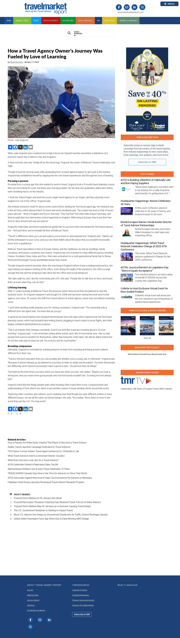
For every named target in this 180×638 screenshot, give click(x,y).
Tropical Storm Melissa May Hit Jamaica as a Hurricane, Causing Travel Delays (52, 506)
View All (147, 338)
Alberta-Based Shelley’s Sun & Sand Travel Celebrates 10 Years (39, 469)
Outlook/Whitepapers (80, 595)
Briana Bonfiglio (16, 62)
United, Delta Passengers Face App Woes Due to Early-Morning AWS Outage (51, 518)
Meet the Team (32, 595)
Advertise (31, 605)
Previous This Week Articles (83, 605)
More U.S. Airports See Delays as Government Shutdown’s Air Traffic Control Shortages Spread (60, 514)
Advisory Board (33, 600)
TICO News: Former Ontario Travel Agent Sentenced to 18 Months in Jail (43, 451)
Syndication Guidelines (36, 610)
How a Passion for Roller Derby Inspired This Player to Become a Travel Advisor (47, 442)
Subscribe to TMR (147, 162)
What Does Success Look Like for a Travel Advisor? (33, 460)
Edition (169, 3)
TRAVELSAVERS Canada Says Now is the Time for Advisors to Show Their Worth (47, 473)
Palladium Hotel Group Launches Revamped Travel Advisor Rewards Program (46, 482)
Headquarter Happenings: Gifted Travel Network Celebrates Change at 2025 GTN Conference (144, 246)
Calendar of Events (79, 590)
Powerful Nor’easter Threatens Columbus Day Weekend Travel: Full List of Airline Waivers (57, 502)
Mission (30, 590)
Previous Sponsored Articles (83, 600)
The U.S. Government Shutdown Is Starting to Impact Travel (43, 510)
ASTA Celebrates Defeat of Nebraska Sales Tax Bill (33, 464)
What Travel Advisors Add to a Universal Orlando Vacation (36, 456)
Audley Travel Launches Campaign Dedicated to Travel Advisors (39, 447)
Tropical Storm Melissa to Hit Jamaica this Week (38, 498)
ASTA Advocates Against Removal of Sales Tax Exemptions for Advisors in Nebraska (50, 477)
